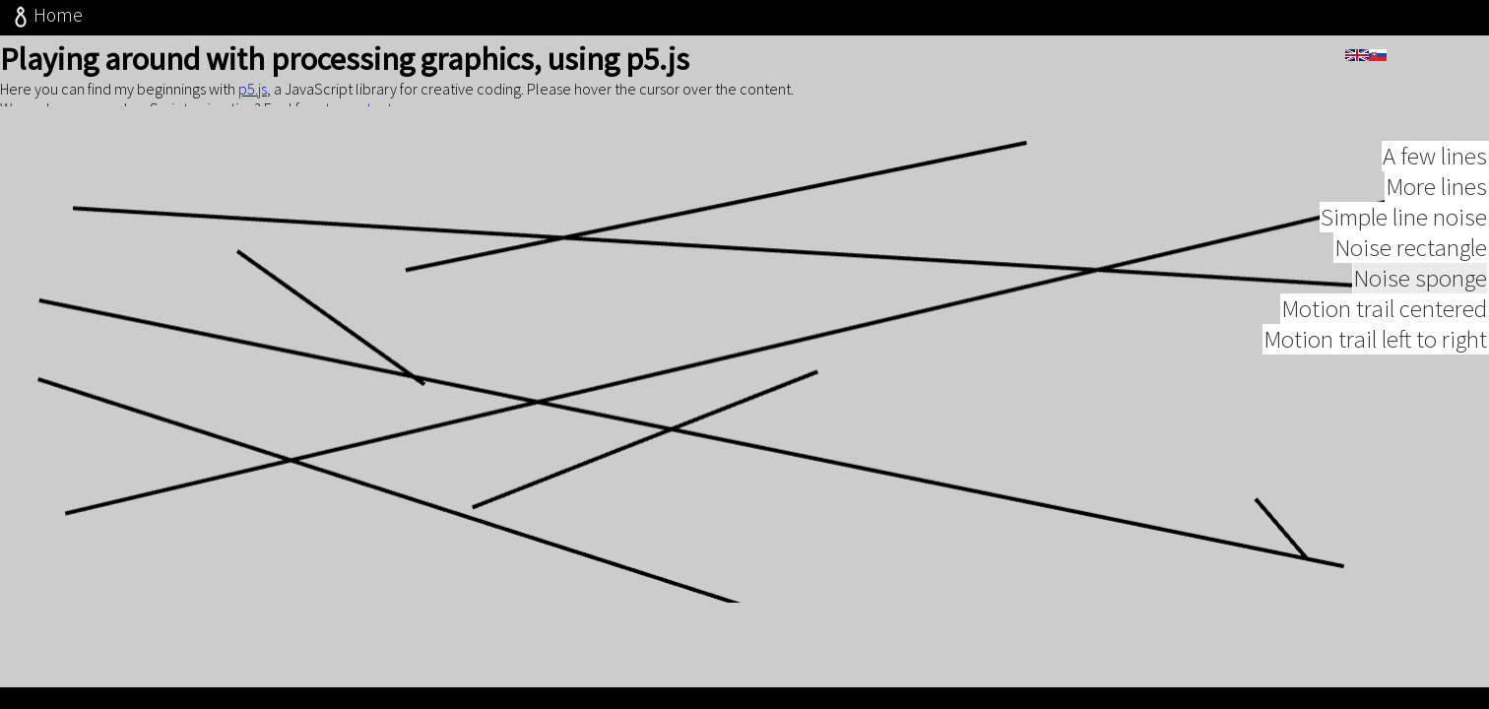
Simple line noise (1404, 238)
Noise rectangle (1410, 268)
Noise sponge (1420, 299)
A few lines (1435, 176)
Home (45, 15)
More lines (1436, 207)
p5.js (252, 88)
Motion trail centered (1384, 329)
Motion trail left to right (1375, 360)
